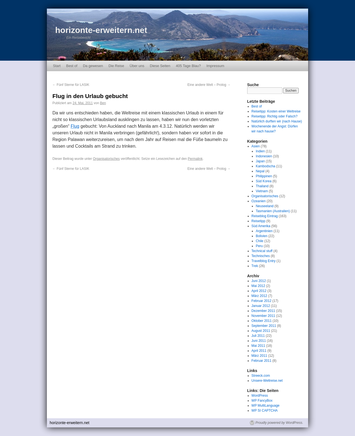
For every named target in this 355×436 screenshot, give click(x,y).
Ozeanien (259, 201)
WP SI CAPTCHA (265, 410)
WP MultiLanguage (266, 405)
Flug (75, 126)
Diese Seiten (160, 66)
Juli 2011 (258, 336)
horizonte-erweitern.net (101, 30)
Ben (103, 103)
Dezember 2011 (263, 311)
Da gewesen (93, 66)
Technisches (261, 256)
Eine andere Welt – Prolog (208, 85)
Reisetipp (258, 221)
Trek (255, 266)
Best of (71, 66)
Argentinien (264, 231)
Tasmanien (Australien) (273, 211)
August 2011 (261, 331)
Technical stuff (262, 251)
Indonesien (264, 156)
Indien (260, 151)
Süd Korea (264, 181)
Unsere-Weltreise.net (267, 381)
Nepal (260, 171)
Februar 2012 (262, 301)
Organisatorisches (106, 159)
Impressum (215, 66)
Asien (256, 146)
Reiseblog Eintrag (265, 216)
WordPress (260, 395)
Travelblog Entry (264, 261)
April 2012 (259, 291)
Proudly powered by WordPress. (279, 423)
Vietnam (262, 191)
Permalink (195, 159)
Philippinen (264, 176)
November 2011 (263, 316)
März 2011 (259, 356)
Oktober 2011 (262, 321)
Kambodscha (265, 166)
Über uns (137, 66)
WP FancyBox (262, 400)
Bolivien (261, 236)
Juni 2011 (259, 341)
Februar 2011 (262, 361)
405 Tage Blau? (188, 66)
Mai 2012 (258, 286)
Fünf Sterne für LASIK (70, 85)
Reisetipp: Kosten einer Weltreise (276, 111)
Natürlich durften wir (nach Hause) (277, 121)
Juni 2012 (259, 281)
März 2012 (259, 296)
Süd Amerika (261, 226)
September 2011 (264, 326)
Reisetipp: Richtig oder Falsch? (275, 116)
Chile (259, 241)
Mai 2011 (258, 346)
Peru (259, 246)
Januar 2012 (261, 306)
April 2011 (259, 351)
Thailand (262, 186)
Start (56, 66)
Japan (260, 161)
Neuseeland (264, 206)
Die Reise (116, 66)
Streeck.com (261, 376)
